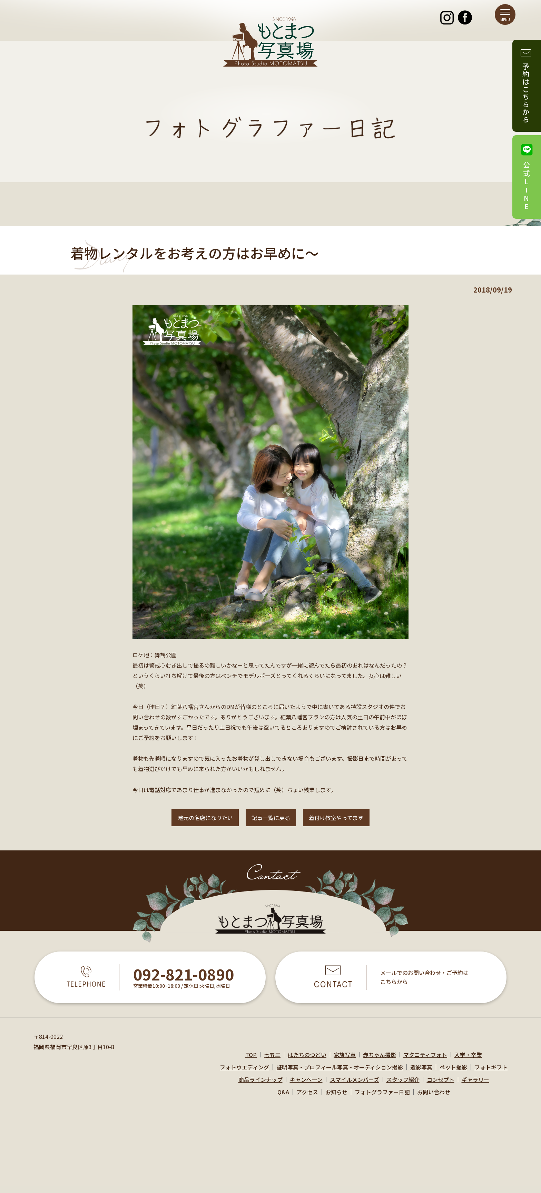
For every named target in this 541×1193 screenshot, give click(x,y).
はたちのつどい (307, 1061)
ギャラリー (475, 1086)
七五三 (272, 1061)
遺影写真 (421, 1073)
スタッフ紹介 (403, 1086)
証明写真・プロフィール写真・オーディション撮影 (339, 1073)
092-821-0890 (183, 981)
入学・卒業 (468, 1061)
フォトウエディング (244, 1073)
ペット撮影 (453, 1073)
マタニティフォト (425, 1061)
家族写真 (345, 1061)
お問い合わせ (433, 1098)
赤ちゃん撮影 (379, 1061)
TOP (251, 1061)
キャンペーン (306, 1086)
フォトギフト (491, 1073)
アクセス (307, 1098)
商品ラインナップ (260, 1086)
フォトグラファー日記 (382, 1098)
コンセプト (440, 1086)
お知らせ (336, 1098)
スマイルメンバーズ (354, 1086)
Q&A (283, 1098)
